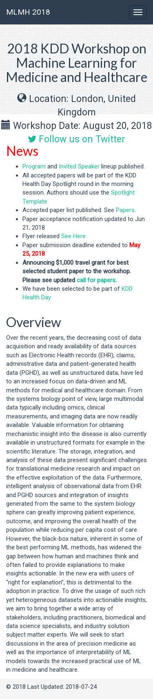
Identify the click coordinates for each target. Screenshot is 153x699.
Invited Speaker (79, 166)
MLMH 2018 (28, 12)
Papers (125, 210)
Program (34, 166)
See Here (73, 236)
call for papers (96, 280)
